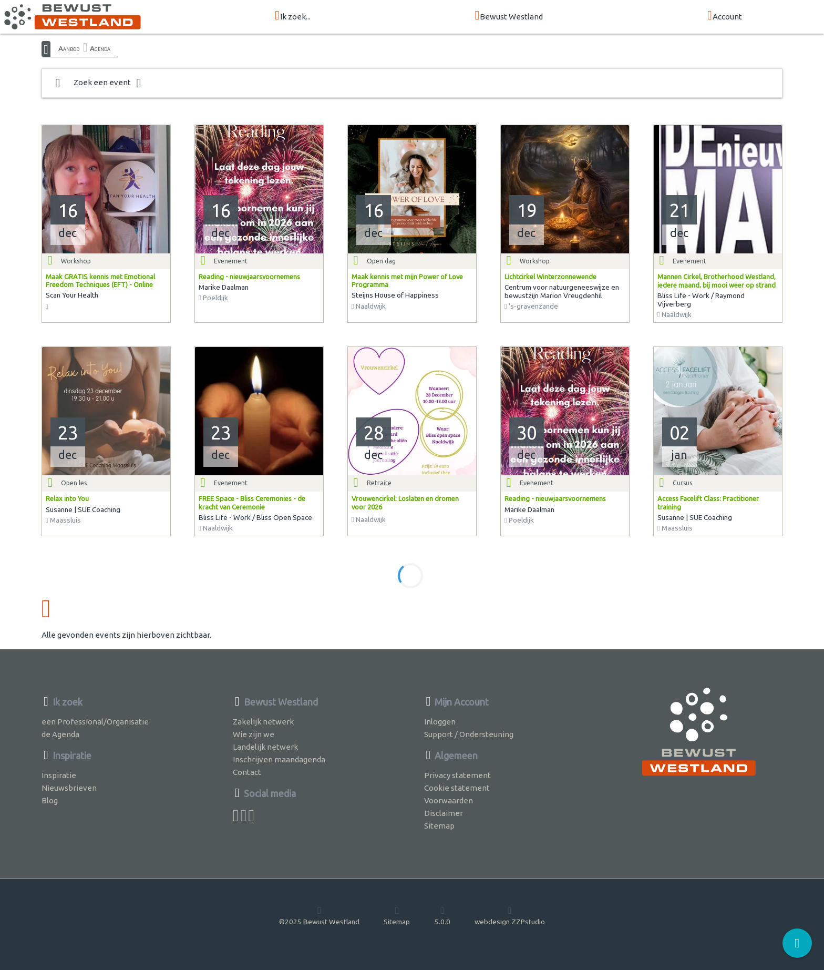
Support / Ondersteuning (468, 734)
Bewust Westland (509, 16)
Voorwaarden (448, 800)
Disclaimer (443, 813)
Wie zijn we (253, 734)
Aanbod (68, 48)
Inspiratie (59, 775)
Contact (247, 772)
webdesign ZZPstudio (510, 915)
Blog (50, 800)
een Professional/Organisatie (95, 721)
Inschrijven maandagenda (279, 759)
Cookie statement (457, 787)
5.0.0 (442, 915)
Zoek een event (98, 83)
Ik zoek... (293, 16)
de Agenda (60, 734)
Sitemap (439, 825)
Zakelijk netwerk (263, 721)
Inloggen (440, 721)
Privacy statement (457, 775)
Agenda (100, 48)
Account (724, 16)
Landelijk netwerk (265, 746)
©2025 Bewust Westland (319, 915)
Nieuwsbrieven (69, 787)
